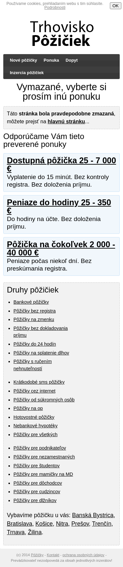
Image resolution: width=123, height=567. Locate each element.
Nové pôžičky (23, 60)
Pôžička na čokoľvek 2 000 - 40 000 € (61, 248)
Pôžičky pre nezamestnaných (44, 456)
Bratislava (19, 523)
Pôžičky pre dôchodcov (37, 483)
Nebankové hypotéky (35, 425)
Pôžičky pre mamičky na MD (43, 474)
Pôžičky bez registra (34, 311)
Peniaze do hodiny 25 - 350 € (59, 206)
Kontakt (53, 555)
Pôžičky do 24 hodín (34, 344)
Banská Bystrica (92, 515)
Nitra (62, 523)
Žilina (35, 532)
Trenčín (101, 523)
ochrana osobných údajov (84, 555)
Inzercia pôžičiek (27, 72)
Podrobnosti (54, 7)
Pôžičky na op (28, 408)
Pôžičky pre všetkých (35, 434)
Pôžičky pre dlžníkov (34, 500)
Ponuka (51, 60)
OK (116, 5)
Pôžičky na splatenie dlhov (41, 352)
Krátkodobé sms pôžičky (39, 382)
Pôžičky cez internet (34, 391)
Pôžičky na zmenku (33, 319)
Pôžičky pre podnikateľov (39, 448)
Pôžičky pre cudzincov (36, 491)
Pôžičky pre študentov (36, 465)
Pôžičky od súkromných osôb (43, 399)
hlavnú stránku (66, 121)
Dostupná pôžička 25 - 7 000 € (61, 164)
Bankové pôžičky (31, 302)
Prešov (80, 523)
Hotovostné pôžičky (33, 417)
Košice (44, 523)
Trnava (16, 532)
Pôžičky (37, 555)
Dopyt (72, 60)
